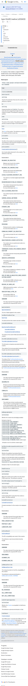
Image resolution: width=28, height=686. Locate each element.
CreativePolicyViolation (9, 149)
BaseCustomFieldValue (8, 327)
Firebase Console (5, 669)
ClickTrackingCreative (20, 59)
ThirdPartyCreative (7, 66)
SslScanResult (6, 533)
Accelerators (4, 653)
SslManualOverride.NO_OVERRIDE (10, 575)
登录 (25, 1)
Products (8, 14)
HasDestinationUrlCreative (8, 61)
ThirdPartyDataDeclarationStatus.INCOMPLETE (14, 368)
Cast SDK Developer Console (8, 674)
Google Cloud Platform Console (8, 664)
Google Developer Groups (7, 648)
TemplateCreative (18, 64)
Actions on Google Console (7, 671)
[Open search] (22, 2)
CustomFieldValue (10, 329)
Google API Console (5, 662)
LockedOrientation (7, 502)
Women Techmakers (6, 655)
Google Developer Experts (7, 650)
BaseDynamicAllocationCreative (12, 57)
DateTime (4, 318)
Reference (5, 16)
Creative (12, 53)
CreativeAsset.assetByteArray (9, 621)
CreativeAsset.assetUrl (9, 620)
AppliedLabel (5, 309)
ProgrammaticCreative (8, 64)
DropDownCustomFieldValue (12, 332)
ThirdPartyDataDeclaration (9, 341)
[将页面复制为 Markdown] (7, 21)
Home (2, 14)
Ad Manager (13, 2)
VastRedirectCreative (12, 68)
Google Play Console (6, 666)
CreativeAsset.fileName (11, 623)
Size (3, 128)
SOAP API (21, 14)
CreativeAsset (6, 616)
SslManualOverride (7, 567)
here (17, 164)
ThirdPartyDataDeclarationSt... (11, 356)
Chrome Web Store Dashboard (8, 676)
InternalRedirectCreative (7, 62)
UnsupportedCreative (17, 66)
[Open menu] (2, 2)
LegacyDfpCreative (19, 62)
